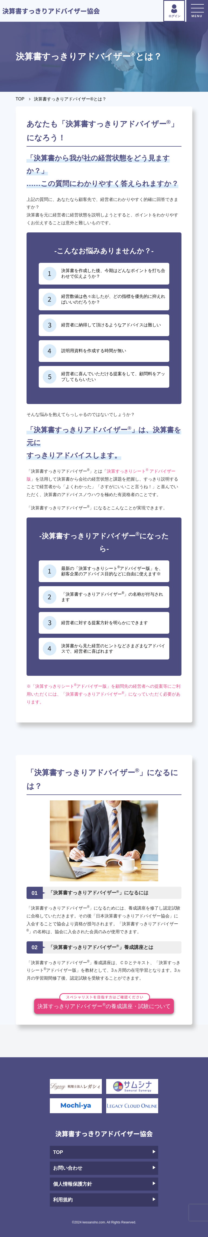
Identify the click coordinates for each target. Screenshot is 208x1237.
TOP (20, 99)
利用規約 (104, 1200)
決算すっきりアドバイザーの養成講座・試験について (103, 1004)
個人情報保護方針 (104, 1184)
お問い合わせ (104, 1168)
